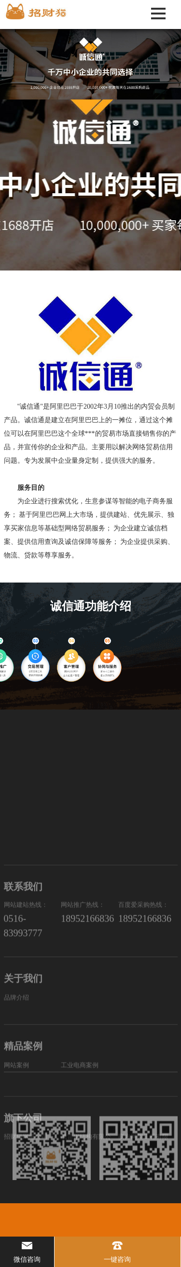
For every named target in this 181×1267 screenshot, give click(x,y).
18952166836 (87, 1011)
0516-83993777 (23, 1018)
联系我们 (23, 979)
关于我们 (23, 1063)
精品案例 (23, 1130)
